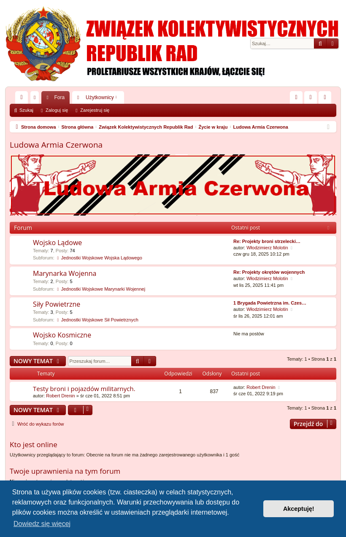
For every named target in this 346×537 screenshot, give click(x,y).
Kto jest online (33, 444)
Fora (59, 97)
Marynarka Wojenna (64, 273)
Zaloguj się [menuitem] (312, 99)
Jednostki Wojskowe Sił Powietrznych (97, 319)
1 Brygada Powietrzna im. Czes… (269, 302)
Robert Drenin (60, 395)
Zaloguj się (57, 110)
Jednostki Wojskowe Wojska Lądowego (99, 257)
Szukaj (26, 110)
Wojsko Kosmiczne (62, 335)
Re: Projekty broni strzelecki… (266, 241)
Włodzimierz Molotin (267, 247)
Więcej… (23, 99)
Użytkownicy (100, 97)
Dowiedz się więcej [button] (42, 523)
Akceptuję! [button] (298, 508)
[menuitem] (296, 97)
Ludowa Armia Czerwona (56, 144)
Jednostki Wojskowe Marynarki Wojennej (100, 288)
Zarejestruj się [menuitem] (326, 99)
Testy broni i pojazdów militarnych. (84, 388)
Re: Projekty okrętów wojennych (269, 272)
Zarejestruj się (94, 110)
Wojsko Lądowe (57, 242)
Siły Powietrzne (56, 304)
